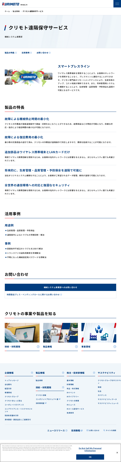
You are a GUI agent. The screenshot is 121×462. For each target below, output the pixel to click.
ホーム (7, 11)
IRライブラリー (73, 396)
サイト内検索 (111, 430)
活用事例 (26, 52)
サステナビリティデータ (107, 399)
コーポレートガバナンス (14, 404)
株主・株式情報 (73, 388)
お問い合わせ (42, 52)
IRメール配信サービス (75, 409)
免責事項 (70, 413)
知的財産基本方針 (12, 415)
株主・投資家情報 (75, 372)
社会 (99, 391)
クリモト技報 (41, 395)
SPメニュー (117, 4)
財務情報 (70, 384)
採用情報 (75, 430)
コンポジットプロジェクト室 (47, 399)
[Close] (117, 452)
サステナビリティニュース (108, 403)
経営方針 (8, 388)
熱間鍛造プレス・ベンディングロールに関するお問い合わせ (33, 294)
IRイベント (71, 392)
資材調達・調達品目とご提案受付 (18, 419)
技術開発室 (40, 403)
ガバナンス (102, 395)
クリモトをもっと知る (13, 400)
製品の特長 (10, 52)
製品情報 (16, 11)
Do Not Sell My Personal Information (90, 449)
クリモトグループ (12, 396)
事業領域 (8, 392)
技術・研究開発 (43, 387)
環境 (99, 387)
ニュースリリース (56, 430)
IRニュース (71, 404)
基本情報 (70, 380)
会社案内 (8, 384)
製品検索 (39, 380)
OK (90, 457)
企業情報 (9, 372)
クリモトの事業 (73, 400)
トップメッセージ (12, 380)
